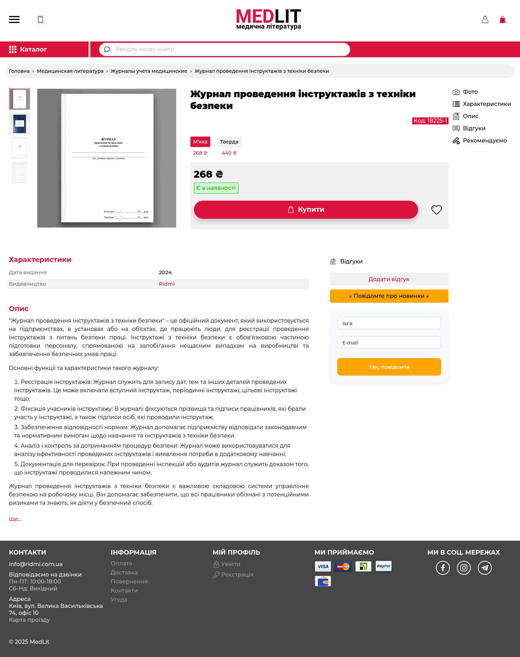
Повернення (129, 582)
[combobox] (224, 49)
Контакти (124, 591)
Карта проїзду (29, 620)
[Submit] (107, 49)
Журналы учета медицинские (149, 71)
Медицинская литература (70, 71)
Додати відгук (389, 279)
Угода (119, 600)
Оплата (121, 563)
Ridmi (167, 283)
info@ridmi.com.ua (36, 564)
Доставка (124, 572)
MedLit (40, 642)
